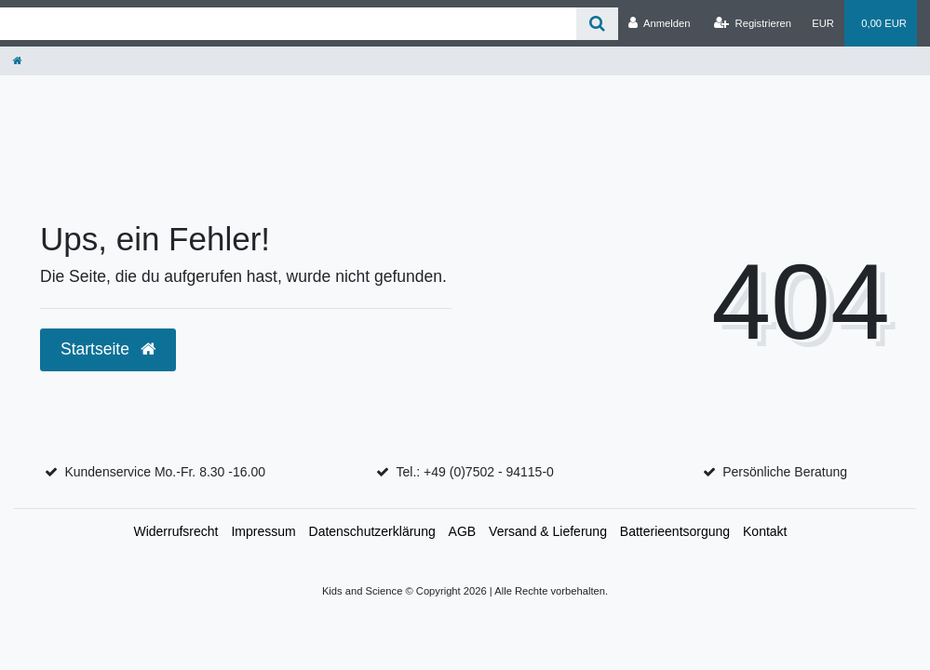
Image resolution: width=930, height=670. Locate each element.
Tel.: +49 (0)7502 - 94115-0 (475, 471)
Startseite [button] (108, 349)
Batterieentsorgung (675, 531)
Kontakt (765, 531)
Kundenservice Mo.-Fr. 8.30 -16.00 (164, 471)
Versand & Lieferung (548, 531)
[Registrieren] (753, 23)
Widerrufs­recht (175, 531)
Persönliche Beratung (784, 471)
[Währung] (823, 23)
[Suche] (597, 23)
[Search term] (288, 23)
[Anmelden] (659, 23)
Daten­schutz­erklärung (372, 531)
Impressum (263, 531)
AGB (463, 531)
